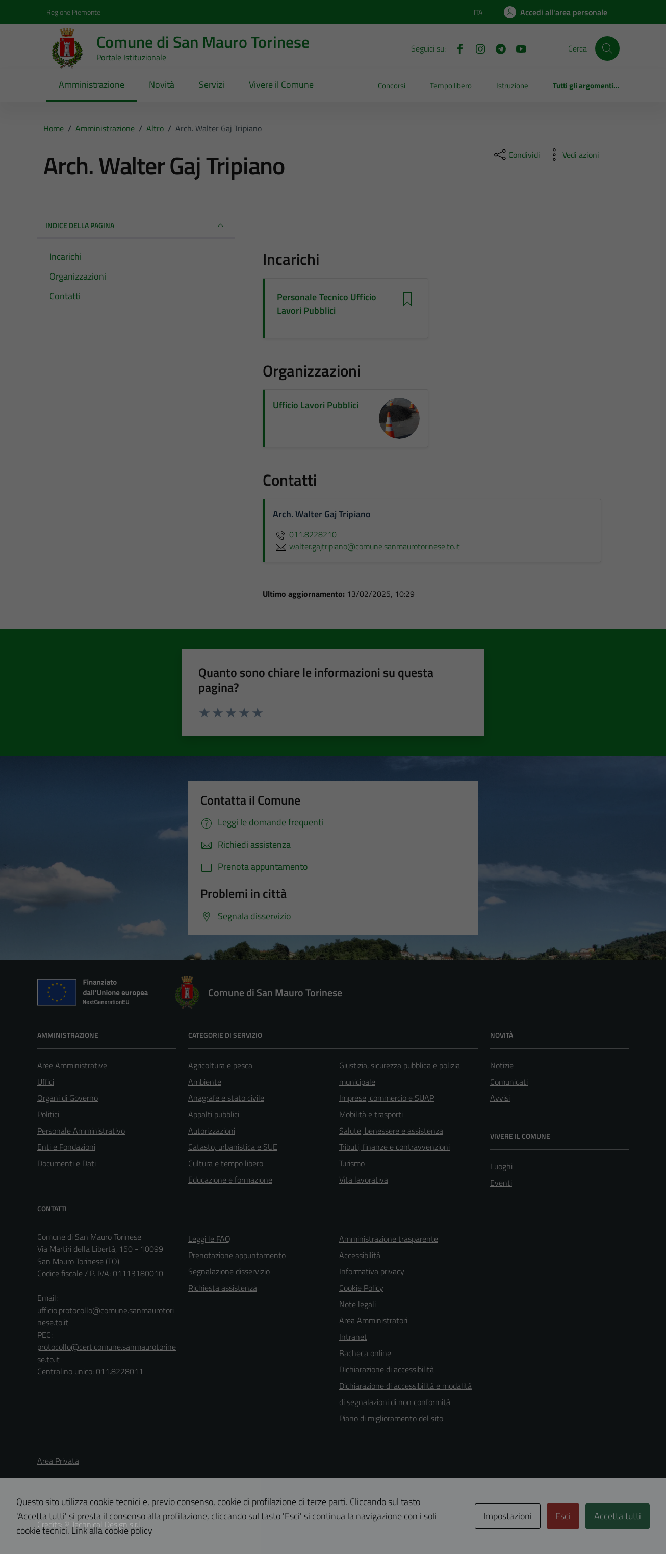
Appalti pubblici (213, 1114)
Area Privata (58, 1461)
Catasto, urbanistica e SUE (232, 1147)
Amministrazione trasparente (388, 1239)
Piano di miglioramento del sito (391, 1418)
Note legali (357, 1304)
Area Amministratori (373, 1320)
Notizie (502, 1065)
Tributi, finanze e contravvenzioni (394, 1147)
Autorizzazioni (211, 1130)
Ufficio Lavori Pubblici (315, 405)
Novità (161, 84)
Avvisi (500, 1098)
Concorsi (391, 85)
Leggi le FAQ (209, 1239)
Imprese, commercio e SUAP (386, 1098)
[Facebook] (456, 48)
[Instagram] (476, 48)
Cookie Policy (361, 1288)
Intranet (353, 1337)
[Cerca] (607, 48)
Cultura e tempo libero (225, 1163)
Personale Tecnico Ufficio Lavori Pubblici (326, 304)
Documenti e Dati (66, 1163)
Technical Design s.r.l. (106, 1524)
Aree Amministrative (72, 1065)
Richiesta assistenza (222, 1288)
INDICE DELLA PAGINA (135, 225)
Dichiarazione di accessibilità (386, 1369)
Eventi (501, 1182)
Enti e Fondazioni (66, 1147)
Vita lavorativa (363, 1179)
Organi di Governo (67, 1098)
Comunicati (509, 1081)
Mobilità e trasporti (371, 1114)
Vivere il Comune (281, 84)
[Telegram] (496, 48)
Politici (48, 1114)
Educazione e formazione (230, 1179)
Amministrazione (91, 84)
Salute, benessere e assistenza (391, 1130)
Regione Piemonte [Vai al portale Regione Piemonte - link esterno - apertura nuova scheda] (73, 12)
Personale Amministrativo (81, 1130)
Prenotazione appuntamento (237, 1255)
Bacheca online (365, 1353)
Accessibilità (359, 1255)
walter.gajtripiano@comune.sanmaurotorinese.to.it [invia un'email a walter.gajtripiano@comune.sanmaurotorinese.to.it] (366, 546)
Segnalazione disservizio (229, 1271)
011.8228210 (305, 534)
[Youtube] (517, 48)
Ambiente (204, 1081)
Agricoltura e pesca (220, 1065)
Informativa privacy (371, 1271)
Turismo (352, 1163)
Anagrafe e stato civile (226, 1098)
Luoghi (501, 1166)
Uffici (45, 1081)
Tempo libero (451, 85)
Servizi (211, 84)
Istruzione (512, 85)
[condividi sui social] (516, 154)
